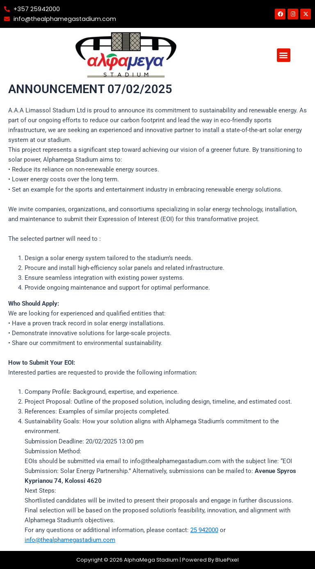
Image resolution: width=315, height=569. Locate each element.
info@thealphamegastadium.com (70, 540)
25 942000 (204, 530)
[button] (283, 55)
